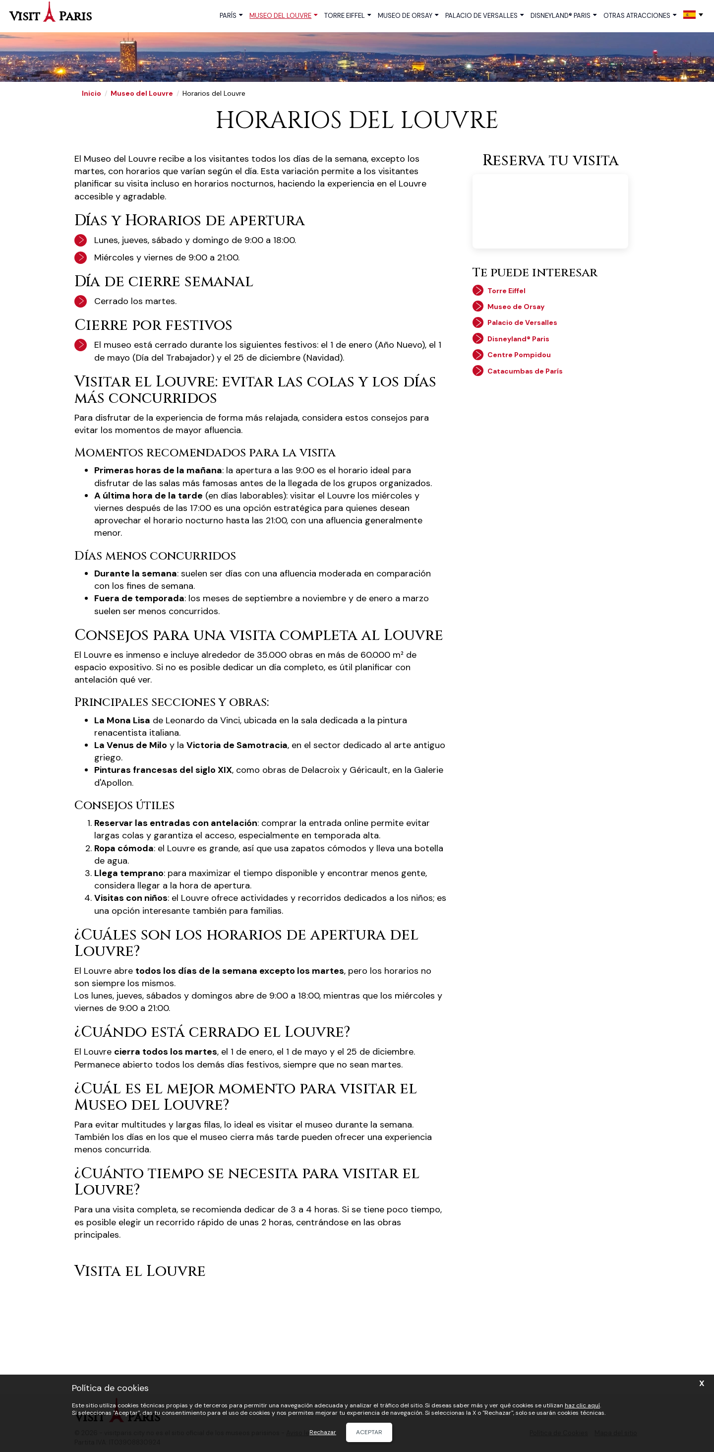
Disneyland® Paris (563, 15)
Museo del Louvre (283, 15)
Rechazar (322, 1432)
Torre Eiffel (347, 15)
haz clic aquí (582, 1405)
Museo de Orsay (408, 15)
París (231, 15)
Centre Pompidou (519, 354)
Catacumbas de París (525, 371)
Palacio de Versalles (484, 15)
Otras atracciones (639, 15)
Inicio (91, 93)
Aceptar (369, 1432)
